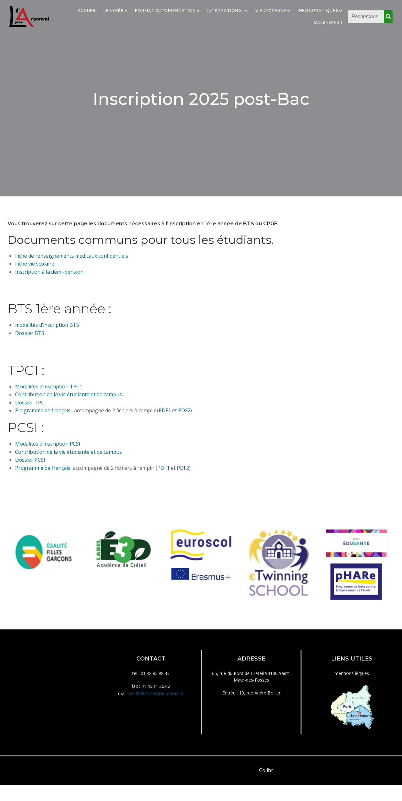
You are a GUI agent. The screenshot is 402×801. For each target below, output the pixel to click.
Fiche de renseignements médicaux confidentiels (71, 258)
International (228, 10)
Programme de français (42, 413)
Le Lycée (116, 10)
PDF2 (184, 413)
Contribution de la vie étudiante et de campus (68, 397)
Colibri (266, 786)
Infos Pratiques (320, 10)
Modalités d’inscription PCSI (47, 446)
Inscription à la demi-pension (49, 275)
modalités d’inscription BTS (47, 328)
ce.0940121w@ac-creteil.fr (156, 707)
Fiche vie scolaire (34, 266)
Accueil (87, 10)
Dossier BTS (29, 336)
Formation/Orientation (168, 10)
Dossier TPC (29, 405)
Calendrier (329, 22)
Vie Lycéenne (273, 10)
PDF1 (165, 413)
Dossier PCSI (30, 462)
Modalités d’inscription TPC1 (48, 389)
